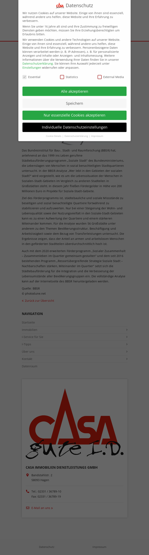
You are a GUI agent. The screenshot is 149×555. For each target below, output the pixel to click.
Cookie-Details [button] (54, 132)
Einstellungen (31, 64)
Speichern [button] (74, 99)
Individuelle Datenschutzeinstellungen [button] (74, 123)
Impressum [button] (97, 132)
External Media (111, 73)
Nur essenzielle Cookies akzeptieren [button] (74, 111)
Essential (31, 73)
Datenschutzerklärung (37, 60)
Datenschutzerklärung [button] (76, 132)
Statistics (69, 73)
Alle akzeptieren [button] (74, 87)
